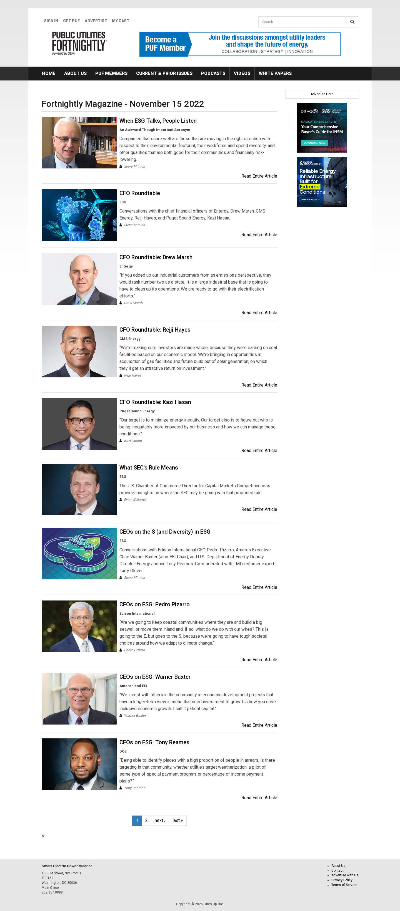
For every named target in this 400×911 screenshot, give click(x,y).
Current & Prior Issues (164, 73)
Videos (242, 73)
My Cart (120, 21)
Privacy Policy (341, 880)
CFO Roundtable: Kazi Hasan (155, 402)
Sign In (51, 21)
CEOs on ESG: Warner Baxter (155, 676)
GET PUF (71, 21)
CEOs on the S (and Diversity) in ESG (165, 531)
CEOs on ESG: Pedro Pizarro (154, 604)
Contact (337, 870)
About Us (75, 73)
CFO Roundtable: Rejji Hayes (155, 329)
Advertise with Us (344, 875)
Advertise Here (322, 94)
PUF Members (111, 73)
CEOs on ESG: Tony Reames (154, 742)
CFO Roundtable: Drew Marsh (155, 257)
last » (177, 820)
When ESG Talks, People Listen (158, 120)
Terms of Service (344, 885)
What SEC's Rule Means (148, 467)
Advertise (96, 21)
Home (49, 73)
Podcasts (213, 73)
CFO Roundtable (139, 193)
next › (160, 820)
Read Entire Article (259, 176)
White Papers (275, 73)
